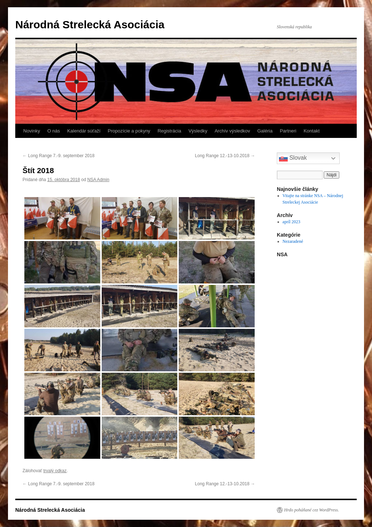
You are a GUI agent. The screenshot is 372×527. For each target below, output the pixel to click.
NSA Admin (98, 179)
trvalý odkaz (54, 470)
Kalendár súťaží (84, 131)
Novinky (31, 131)
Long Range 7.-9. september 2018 (58, 155)
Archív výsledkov (232, 131)
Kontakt (312, 131)
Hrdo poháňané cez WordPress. (311, 509)
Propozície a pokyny (129, 131)
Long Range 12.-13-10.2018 (225, 155)
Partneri (288, 131)
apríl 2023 (291, 221)
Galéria (264, 131)
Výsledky (198, 131)
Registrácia (169, 131)
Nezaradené (293, 241)
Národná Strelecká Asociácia (90, 24)
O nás (53, 131)
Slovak (293, 158)
